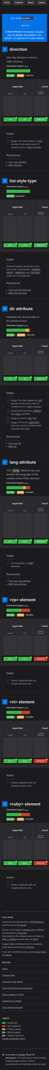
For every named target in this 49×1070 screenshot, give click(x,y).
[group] (18, 70)
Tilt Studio (21, 925)
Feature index (8, 975)
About (26, 66)
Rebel (35, 939)
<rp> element (23, 599)
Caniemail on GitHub (11, 1001)
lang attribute (30, 35)
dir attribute (17, 35)
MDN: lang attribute (17, 584)
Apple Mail (17, 87)
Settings (25, 25)
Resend (22, 1055)
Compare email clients (12, 982)
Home (7, 2)
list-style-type (23, 180)
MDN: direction (15, 165)
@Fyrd (40, 930)
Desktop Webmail (41, 93)
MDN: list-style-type (17, 293)
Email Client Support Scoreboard (17, 988)
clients (42, 2)
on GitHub (29, 947)
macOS (10, 94)
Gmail (45, 87)
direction (30, 32)
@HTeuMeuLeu (37, 922)
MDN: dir (12, 447)
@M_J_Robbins (9, 939)
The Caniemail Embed (12, 1007)
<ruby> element (36, 38)
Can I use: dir (14, 443)
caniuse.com (28, 930)
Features (19, 2)
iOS (25, 94)
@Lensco (22, 933)
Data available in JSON (13, 995)
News (30, 2)
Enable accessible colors (13, 1039)
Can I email (15, 18)
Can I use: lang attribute (19, 581)
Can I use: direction (17, 162)
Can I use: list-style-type (19, 290)
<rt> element (19, 38)
